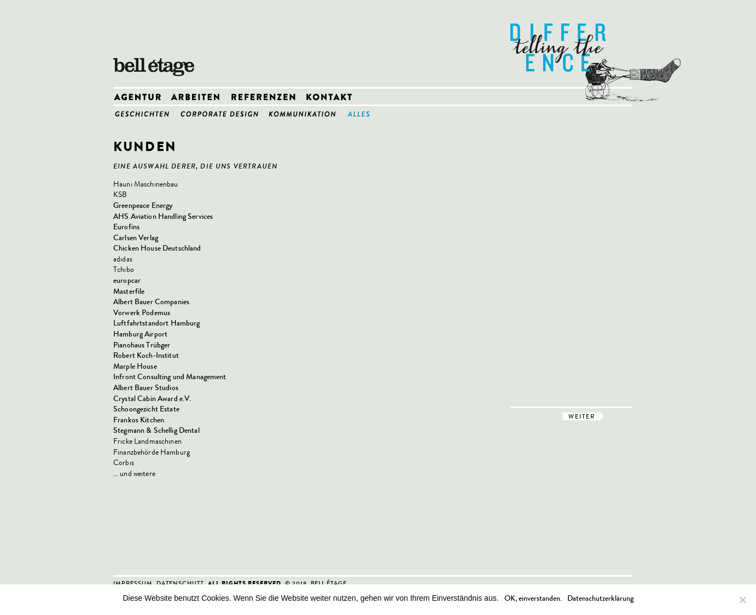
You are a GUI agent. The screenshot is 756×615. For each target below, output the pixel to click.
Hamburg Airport (140, 334)
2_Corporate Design (223, 113)
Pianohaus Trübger (141, 345)
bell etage (157, 44)
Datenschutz (180, 583)
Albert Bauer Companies (151, 302)
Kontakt (332, 98)
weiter (581, 416)
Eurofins (126, 227)
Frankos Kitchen (138, 420)
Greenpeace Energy (142, 205)
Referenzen (267, 98)
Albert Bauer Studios (145, 387)
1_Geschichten (146, 113)
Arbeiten (200, 98)
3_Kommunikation (306, 113)
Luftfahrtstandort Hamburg (156, 323)
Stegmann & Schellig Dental (156, 430)
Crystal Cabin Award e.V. (152, 398)
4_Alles (362, 113)
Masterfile (128, 291)
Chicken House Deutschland (157, 248)
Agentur (141, 98)
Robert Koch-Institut (146, 355)
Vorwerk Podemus (141, 313)
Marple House (135, 366)
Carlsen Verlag (135, 238)
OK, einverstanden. (533, 598)
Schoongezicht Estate (146, 409)
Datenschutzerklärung (600, 598)
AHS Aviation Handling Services (163, 216)
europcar (127, 280)
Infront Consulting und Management (169, 377)
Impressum (133, 583)
